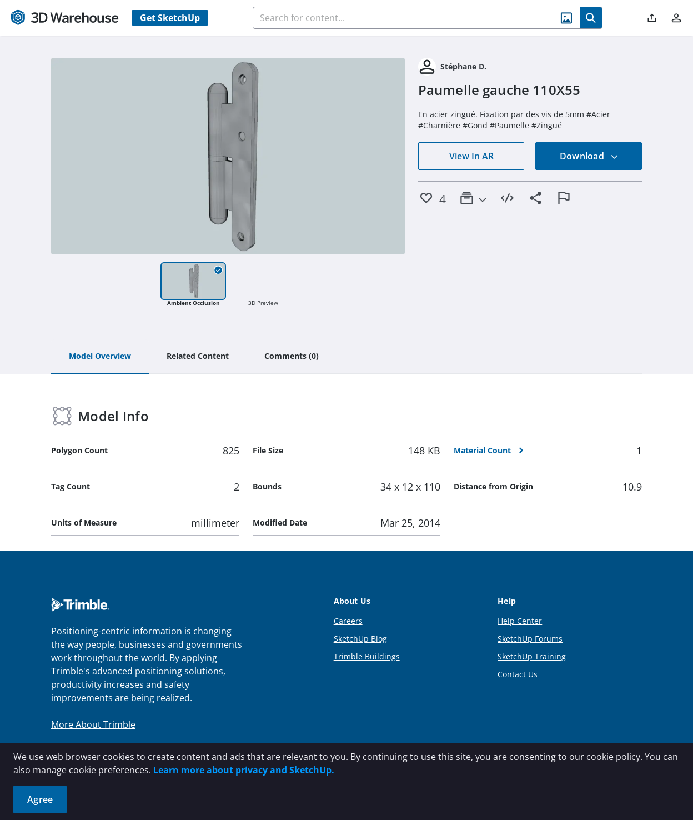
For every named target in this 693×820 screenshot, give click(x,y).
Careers (348, 621)
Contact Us (518, 674)
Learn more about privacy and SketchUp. (243, 770)
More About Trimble (93, 724)
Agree (40, 799)
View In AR (471, 156)
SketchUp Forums (530, 638)
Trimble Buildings (367, 656)
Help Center (520, 621)
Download (589, 156)
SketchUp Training (532, 656)
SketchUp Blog (360, 638)
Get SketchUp (170, 18)
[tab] (100, 356)
